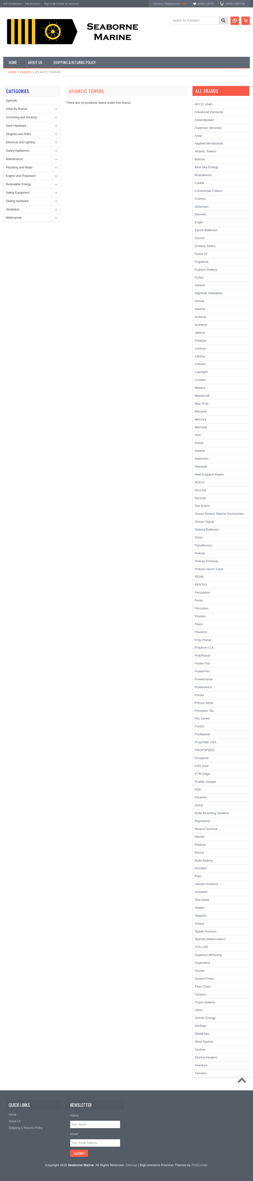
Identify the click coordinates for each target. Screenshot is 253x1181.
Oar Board (202, 506)
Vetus (199, 1010)
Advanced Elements (209, 112)
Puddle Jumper (205, 782)
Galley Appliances (17, 150)
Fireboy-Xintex (205, 246)
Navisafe (201, 466)
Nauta (199, 443)
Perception (202, 592)
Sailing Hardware (17, 201)
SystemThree (204, 978)
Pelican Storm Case (209, 569)
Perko (199, 600)
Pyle (198, 789)
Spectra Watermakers (210, 939)
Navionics (202, 458)
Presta (199, 695)
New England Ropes (209, 474)
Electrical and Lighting (20, 142)
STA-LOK (201, 947)
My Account (32, 3)
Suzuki (199, 971)
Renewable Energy (18, 184)
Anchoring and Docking (21, 117)
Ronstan (201, 868)
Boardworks (203, 175)
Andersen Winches (208, 128)
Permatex (202, 608)
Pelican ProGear (206, 561)
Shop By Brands (16, 109)
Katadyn (201, 340)
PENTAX (201, 584)
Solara (199, 923)
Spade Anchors (205, 931)
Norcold (200, 498)
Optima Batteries (207, 529)
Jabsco (200, 332)
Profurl (199, 726)
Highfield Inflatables (209, 293)
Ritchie (200, 837)
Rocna (199, 852)
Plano (199, 624)
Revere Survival (206, 829)
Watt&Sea (202, 1034)
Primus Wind (204, 703)
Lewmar (200, 348)
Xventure (201, 1065)
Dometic (201, 214)
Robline (200, 845)
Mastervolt (202, 395)
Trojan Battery (205, 1002)
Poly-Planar (203, 640)
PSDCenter (199, 1165)
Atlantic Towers (205, 151)
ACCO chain (203, 104)
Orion (199, 537)
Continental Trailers (208, 191)
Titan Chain (203, 986)
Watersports (14, 217)
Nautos (200, 451)
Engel (199, 222)
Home (12, 72)
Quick (199, 805)
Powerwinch (203, 687)
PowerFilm (202, 671)
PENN (199, 577)
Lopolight (201, 372)
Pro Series (202, 718)
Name (74, 1115)
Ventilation (13, 209)
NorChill (200, 490)
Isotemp (200, 317)
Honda (199, 301)
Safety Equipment (17, 192)
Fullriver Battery (206, 269)
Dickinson (202, 206)
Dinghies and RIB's (18, 134)
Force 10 (201, 254)
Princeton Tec (204, 711)
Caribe (199, 183)
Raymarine (202, 821)
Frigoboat (201, 262)
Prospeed (202, 758)
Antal (198, 136)
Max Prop (202, 403)
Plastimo (201, 632)
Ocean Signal (204, 521)
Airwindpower (204, 120)
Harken (200, 285)
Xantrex (200, 1049)
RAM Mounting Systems (212, 813)
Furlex (199, 277)
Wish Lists (205, 3)
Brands (25, 72)
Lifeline (200, 356)
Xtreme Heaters (206, 1057)
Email (74, 1134)
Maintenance (14, 159)
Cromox (200, 199)
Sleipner (201, 915)
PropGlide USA (205, 742)
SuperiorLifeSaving (208, 955)
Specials (11, 100)
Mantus (200, 388)
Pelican (200, 553)
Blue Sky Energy (206, 167)
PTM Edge (202, 774)
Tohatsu (200, 994)
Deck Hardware (16, 125)
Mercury (200, 419)
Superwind (202, 963)
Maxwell (200, 411)
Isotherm (201, 325)
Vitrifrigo (200, 1026)
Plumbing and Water (19, 167)
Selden (200, 908)
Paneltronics (203, 545)
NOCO (199, 482)
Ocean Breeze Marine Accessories (219, 514)
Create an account (67, 3)
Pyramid (201, 797)
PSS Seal (202, 766)
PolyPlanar (202, 655)
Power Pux (202, 663)
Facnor (200, 238)
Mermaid (201, 427)
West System (204, 1041)
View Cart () (235, 3)
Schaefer (201, 892)
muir (198, 435)
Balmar (200, 159)
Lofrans (200, 364)
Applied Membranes (209, 143)
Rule (198, 876)
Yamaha (200, 1073)
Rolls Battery (204, 860)
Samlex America (206, 884)
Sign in (48, 3)
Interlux (200, 309)
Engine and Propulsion (21, 176)
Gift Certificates (12, 3)
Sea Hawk (202, 900)
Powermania (203, 679)
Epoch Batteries (206, 230)
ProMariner (203, 734)
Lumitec (200, 380)
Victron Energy (205, 1018)
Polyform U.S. (204, 647)
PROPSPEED (205, 750)
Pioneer (200, 616)
